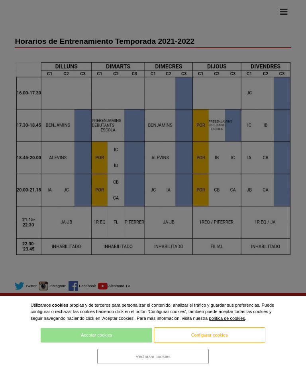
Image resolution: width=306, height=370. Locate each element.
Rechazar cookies (152, 356)
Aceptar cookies (96, 335)
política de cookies (227, 318)
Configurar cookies (209, 335)
